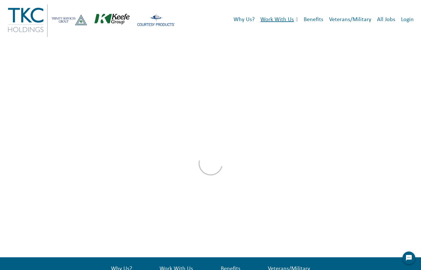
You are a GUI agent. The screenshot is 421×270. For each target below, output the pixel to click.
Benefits (313, 20)
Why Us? (244, 20)
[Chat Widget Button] (409, 257)
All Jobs (386, 20)
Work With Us (277, 20)
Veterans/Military (350, 20)
